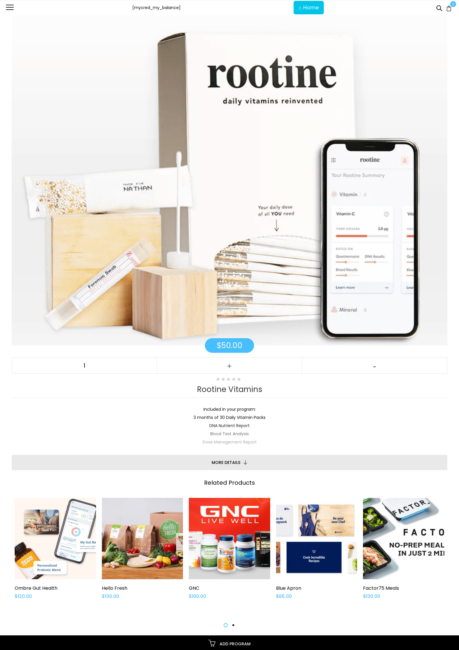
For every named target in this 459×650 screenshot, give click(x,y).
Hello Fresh (114, 588)
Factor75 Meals (381, 588)
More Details (226, 462)
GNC (194, 588)
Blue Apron (288, 588)
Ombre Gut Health (36, 588)
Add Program (229, 643)
